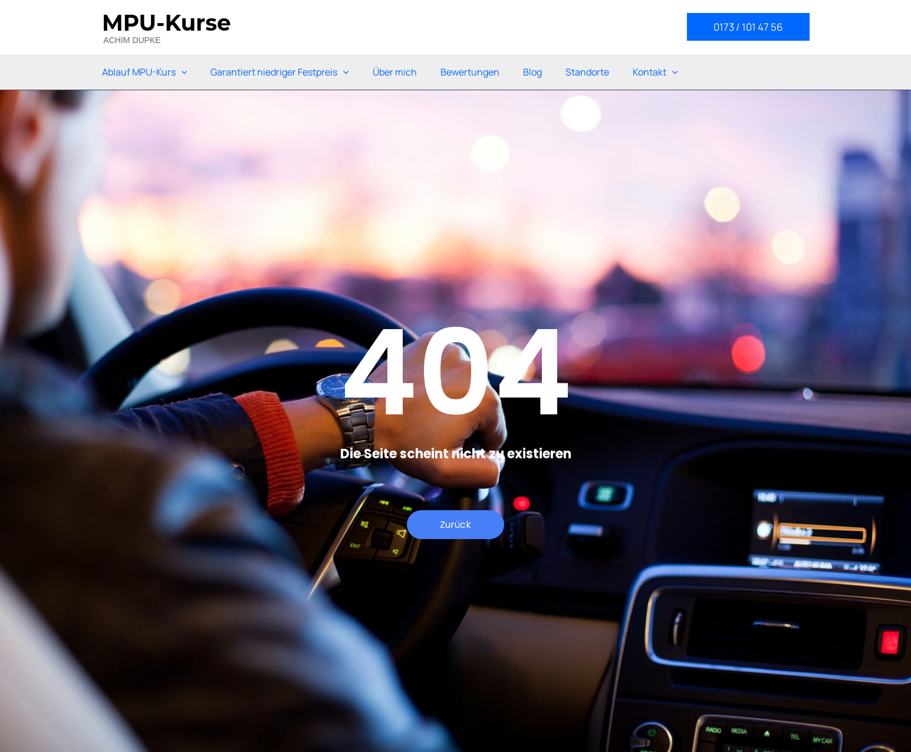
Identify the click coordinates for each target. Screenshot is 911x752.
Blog (532, 71)
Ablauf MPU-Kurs (145, 72)
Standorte (587, 71)
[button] (748, 27)
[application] (182, 72)
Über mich (395, 71)
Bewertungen (469, 71)
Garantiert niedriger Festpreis (280, 72)
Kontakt (655, 72)
